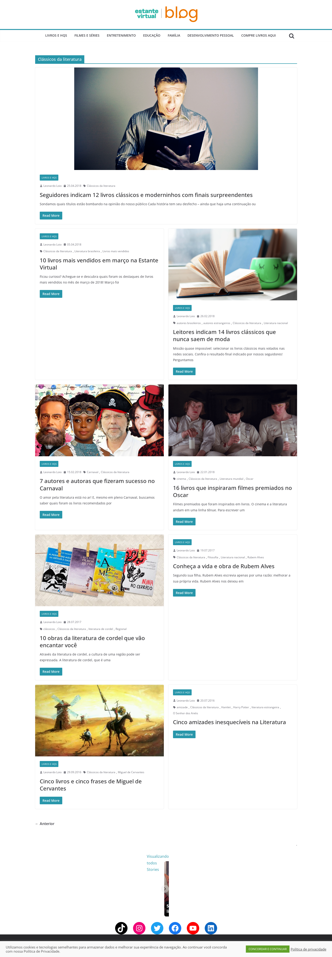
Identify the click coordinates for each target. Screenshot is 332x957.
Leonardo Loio (52, 186)
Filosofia (213, 557)
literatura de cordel (100, 629)
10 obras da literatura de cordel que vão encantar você (92, 641)
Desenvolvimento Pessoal (210, 35)
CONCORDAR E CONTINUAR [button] (268, 949)
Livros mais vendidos (115, 251)
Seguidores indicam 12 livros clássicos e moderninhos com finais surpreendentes (146, 195)
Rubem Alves (255, 557)
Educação (151, 35)
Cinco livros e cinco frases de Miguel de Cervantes (91, 784)
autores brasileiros (189, 323)
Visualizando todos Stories (241, 856)
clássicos (49, 629)
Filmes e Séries (86, 35)
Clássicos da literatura (101, 186)
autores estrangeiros (216, 323)
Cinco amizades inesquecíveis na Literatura (229, 722)
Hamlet (226, 707)
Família (174, 35)
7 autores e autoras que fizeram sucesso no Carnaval (97, 484)
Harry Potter (241, 707)
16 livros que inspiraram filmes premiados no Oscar (232, 491)
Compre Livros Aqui (258, 35)
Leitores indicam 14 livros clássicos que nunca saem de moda (224, 335)
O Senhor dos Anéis (185, 713)
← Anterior (44, 823)
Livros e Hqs (56, 35)
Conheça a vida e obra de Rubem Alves (224, 566)
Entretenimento (121, 35)
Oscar (249, 479)
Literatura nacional (276, 323)
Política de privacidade (308, 949)
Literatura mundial (231, 479)
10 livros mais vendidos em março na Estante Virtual (99, 263)
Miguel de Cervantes (131, 772)
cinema (181, 479)
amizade (182, 707)
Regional (121, 629)
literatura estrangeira (265, 707)
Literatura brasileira (87, 251)
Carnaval (92, 472)
